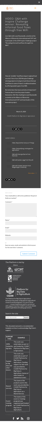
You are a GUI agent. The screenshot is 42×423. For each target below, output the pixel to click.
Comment (8, 202)
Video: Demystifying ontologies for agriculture (22, 149)
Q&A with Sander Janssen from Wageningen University (21, 166)
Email (7, 228)
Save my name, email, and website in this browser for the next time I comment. (20, 246)
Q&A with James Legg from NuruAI (22, 160)
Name (7, 220)
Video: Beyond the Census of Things (23, 143)
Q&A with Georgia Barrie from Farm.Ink (21, 155)
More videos (31, 173)
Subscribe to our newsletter (14, 321)
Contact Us (9, 414)
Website (8, 235)
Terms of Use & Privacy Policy (15, 412)
